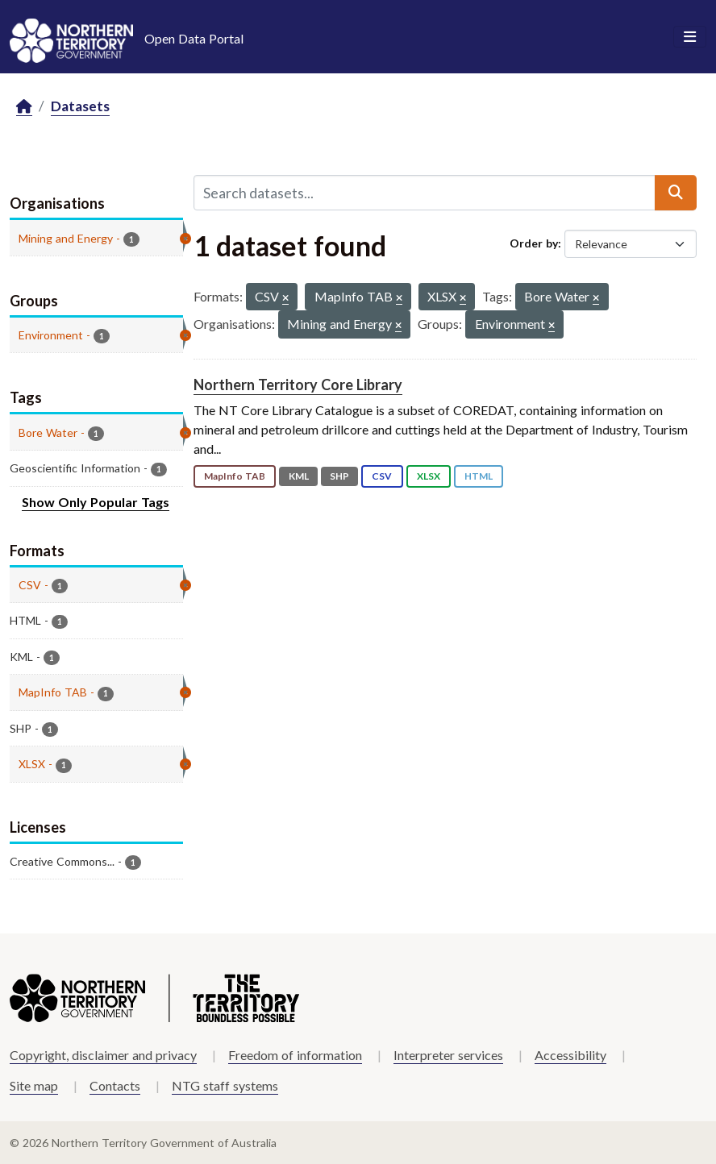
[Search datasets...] (425, 192)
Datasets (80, 106)
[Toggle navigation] (689, 37)
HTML (478, 476)
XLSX (428, 476)
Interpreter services (448, 1054)
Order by (534, 243)
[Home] (24, 107)
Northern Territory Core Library (298, 384)
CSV (382, 476)
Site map (34, 1085)
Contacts (115, 1085)
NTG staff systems (225, 1085)
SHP (339, 476)
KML (299, 476)
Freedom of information (295, 1054)
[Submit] (676, 192)
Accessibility (570, 1054)
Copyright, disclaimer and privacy (103, 1054)
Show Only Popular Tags (95, 501)
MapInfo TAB (234, 476)
